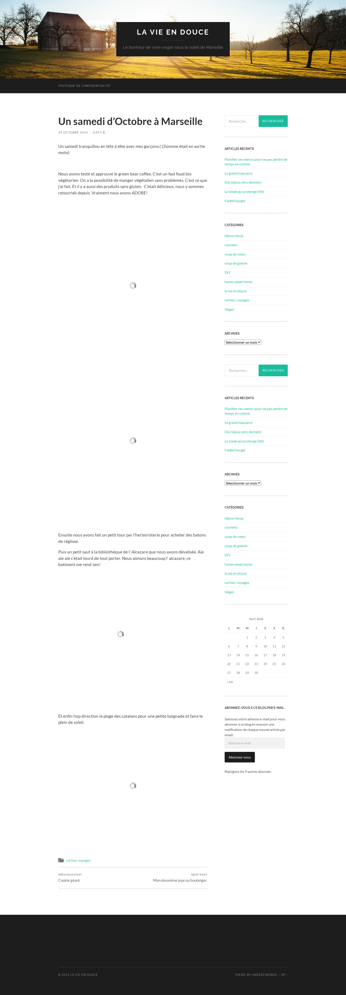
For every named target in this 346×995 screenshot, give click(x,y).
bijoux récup (234, 235)
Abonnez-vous (240, 757)
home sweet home (238, 281)
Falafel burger (235, 201)
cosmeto (231, 245)
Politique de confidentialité (84, 86)
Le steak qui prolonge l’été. (244, 191)
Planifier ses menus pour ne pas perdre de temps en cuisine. (256, 161)
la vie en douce (173, 32)
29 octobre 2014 (73, 132)
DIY (228, 272)
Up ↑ (284, 974)
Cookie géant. (70, 877)
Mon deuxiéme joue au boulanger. (180, 877)
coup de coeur (235, 254)
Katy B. (99, 132)
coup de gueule (236, 263)
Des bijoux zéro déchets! (243, 182)
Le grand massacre (238, 173)
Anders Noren (264, 974)
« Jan (230, 682)
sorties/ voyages (78, 860)
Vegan (229, 309)
